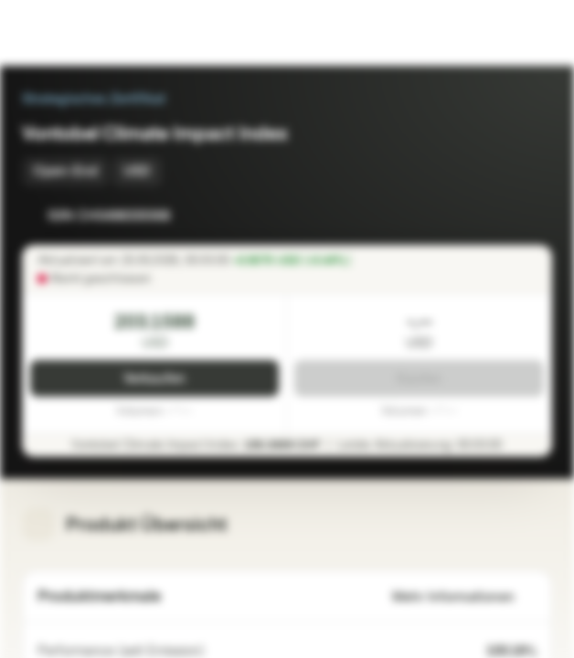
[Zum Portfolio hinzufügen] (534, 215)
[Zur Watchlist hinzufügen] (497, 215)
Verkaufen (154, 379)
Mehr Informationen (464, 597)
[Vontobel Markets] (72, 32)
